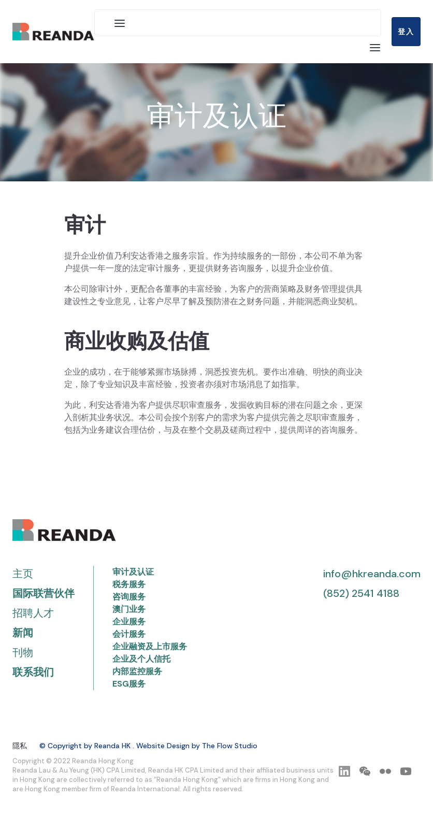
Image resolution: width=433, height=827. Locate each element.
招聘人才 (33, 613)
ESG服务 (129, 683)
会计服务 (129, 634)
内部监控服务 (137, 671)
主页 (22, 573)
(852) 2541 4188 (361, 593)
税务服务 (129, 584)
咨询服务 (129, 596)
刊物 (22, 652)
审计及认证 (133, 571)
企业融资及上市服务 (149, 646)
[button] (119, 23)
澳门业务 (129, 609)
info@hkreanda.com (372, 573)
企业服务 (129, 621)
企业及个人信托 (141, 658)
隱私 (19, 745)
